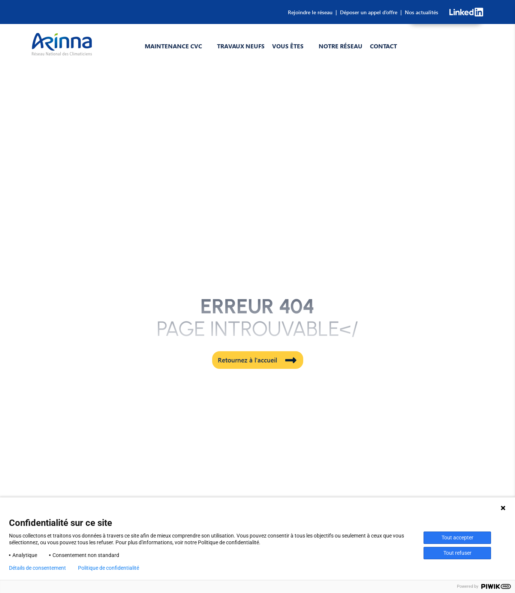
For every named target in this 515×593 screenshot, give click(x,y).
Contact (383, 46)
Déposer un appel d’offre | (369, 12)
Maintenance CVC (173, 46)
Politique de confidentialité (108, 568)
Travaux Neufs (241, 46)
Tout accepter (457, 538)
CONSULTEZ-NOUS (445, 50)
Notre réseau (340, 46)
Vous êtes (288, 46)
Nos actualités (420, 12)
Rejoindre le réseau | (312, 12)
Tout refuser (457, 553)
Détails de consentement (37, 568)
